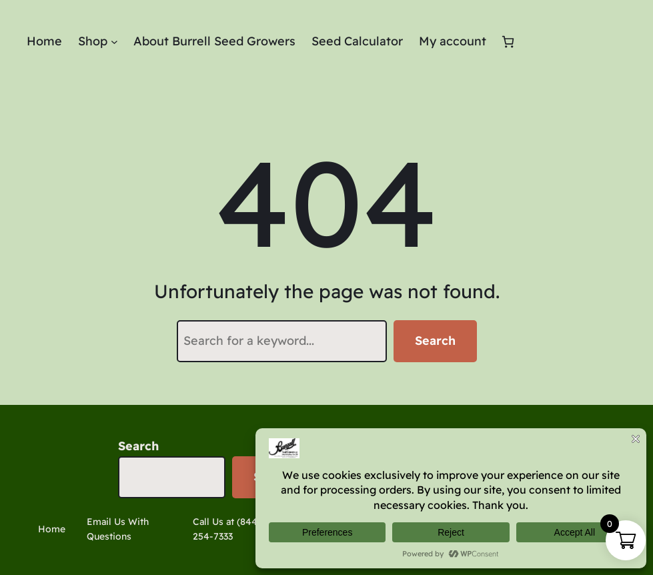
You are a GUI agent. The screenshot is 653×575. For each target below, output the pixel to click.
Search (435, 340)
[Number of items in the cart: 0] (508, 42)
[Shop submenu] (114, 41)
